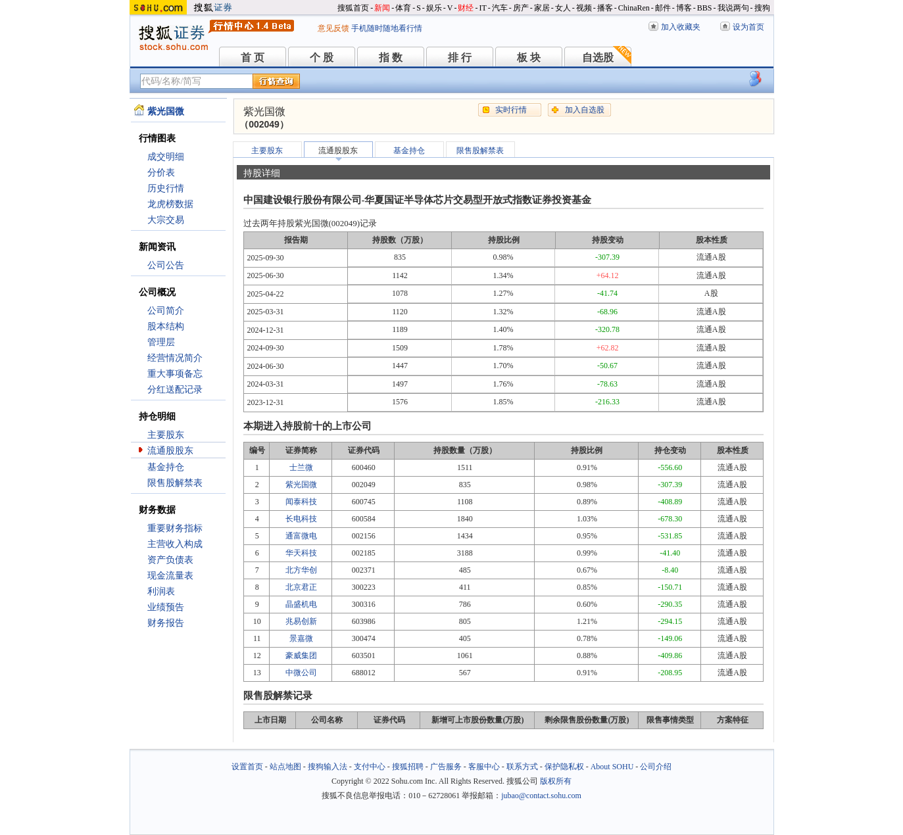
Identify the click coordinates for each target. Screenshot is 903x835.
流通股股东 (170, 451)
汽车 (500, 7)
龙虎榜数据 (170, 204)
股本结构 (165, 326)
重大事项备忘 (175, 374)
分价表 (161, 173)
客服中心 (484, 766)
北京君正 (301, 587)
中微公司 (301, 672)
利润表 (161, 591)
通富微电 (301, 535)
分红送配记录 (175, 389)
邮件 (663, 7)
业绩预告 (165, 607)
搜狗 (762, 7)
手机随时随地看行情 (386, 28)
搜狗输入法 (327, 766)
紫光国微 (301, 484)
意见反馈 (333, 28)
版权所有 (556, 781)
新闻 (382, 7)
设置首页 (247, 766)
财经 (466, 7)
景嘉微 (301, 638)
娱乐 (434, 7)
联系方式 (522, 766)
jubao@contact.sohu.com (541, 795)
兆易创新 (301, 621)
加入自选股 (584, 109)
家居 (542, 7)
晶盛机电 (301, 604)
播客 (605, 7)
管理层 (161, 342)
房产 (521, 7)
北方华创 (301, 570)
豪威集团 (301, 655)
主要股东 (165, 435)
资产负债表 (170, 560)
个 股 (321, 57)
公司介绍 (655, 766)
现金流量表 (170, 576)
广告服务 (446, 766)
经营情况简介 (175, 358)
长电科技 (301, 518)
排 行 (460, 57)
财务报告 (165, 623)
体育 (403, 7)
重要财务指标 (175, 528)
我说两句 (733, 7)
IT (482, 7)
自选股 (598, 57)
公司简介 (165, 311)
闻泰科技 (301, 501)
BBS (704, 7)
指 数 (391, 57)
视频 (584, 7)
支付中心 (369, 766)
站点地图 (285, 766)
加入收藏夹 (680, 27)
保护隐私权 (564, 766)
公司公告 (165, 265)
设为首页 (748, 27)
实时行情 (511, 109)
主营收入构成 (175, 544)
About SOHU (612, 766)
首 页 (252, 57)
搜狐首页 (353, 7)
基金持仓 (165, 467)
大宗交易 (165, 220)
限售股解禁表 (175, 483)
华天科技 (301, 553)
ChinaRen (634, 7)
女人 (563, 7)
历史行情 (165, 188)
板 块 (529, 57)
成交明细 (165, 157)
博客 (684, 7)
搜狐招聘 (408, 766)
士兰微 (301, 467)
